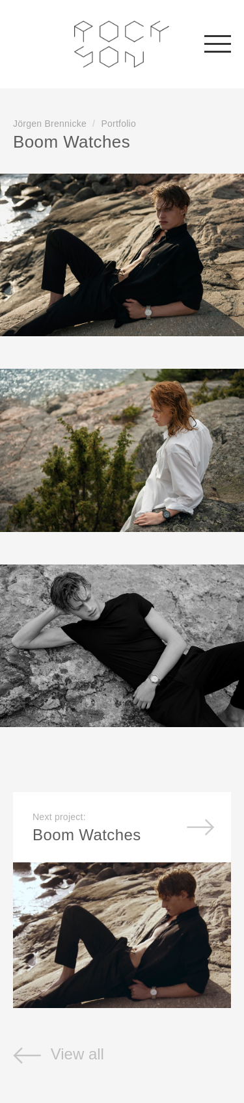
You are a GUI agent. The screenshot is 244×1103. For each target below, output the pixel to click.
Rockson (122, 44)
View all (58, 1054)
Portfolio (118, 123)
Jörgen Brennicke (50, 123)
